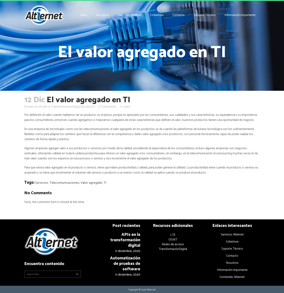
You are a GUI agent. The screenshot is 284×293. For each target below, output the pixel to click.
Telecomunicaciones (64, 182)
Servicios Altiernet (232, 235)
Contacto (232, 256)
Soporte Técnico (232, 249)
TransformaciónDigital (66, 106)
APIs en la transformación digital (125, 240)
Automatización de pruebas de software (125, 263)
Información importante (232, 270)
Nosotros (232, 263)
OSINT (173, 239)
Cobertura (232, 242)
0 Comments (107, 106)
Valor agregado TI (94, 182)
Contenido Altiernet (232, 277)
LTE (172, 234)
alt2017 (90, 106)
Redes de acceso (173, 244)
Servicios (41, 182)
